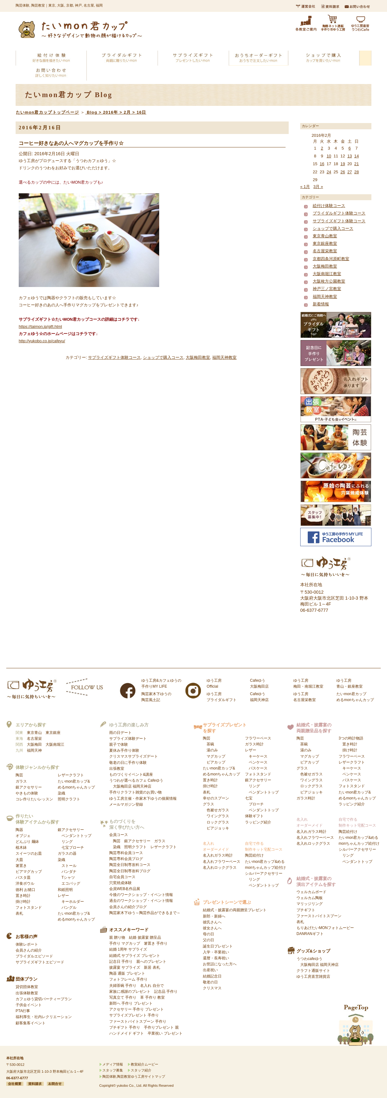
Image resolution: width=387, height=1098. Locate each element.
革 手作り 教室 (152, 997)
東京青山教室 (325, 236)
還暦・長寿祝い (216, 958)
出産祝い (210, 970)
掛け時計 (23, 901)
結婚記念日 (212, 976)
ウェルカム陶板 (309, 898)
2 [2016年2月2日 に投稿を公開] (322, 148)
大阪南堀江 (55, 744)
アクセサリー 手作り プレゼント (136, 1009)
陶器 (19, 830)
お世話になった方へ (220, 964)
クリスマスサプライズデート (133, 756)
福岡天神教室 (224, 357)
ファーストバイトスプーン (318, 916)
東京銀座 (53, 732)
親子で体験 (118, 744)
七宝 (262, 804)
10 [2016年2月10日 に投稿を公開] (329, 156)
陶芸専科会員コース (126, 853)
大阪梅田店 (122, 786)
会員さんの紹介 (29, 950)
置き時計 (23, 895)
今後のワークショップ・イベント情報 (141, 895)
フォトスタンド (29, 907)
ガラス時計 (254, 744)
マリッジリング (309, 904)
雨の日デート (120, 732)
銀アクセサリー (29, 787)
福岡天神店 (142, 786)
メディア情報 (112, 1064)
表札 (19, 913)
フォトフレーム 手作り (128, 979)
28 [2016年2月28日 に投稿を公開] (356, 172)
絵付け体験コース (329, 205)
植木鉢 (21, 847)
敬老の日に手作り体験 (128, 762)
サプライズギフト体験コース (114, 357)
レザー (71, 901)
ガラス (21, 781)
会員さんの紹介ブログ (128, 907)
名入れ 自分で (152, 985)
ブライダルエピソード (34, 956)
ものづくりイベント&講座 (131, 774)
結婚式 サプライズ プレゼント (134, 955)
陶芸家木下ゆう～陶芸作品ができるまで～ (144, 913)
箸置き (21, 865)
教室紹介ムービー (144, 1064)
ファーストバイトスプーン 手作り (137, 1021)
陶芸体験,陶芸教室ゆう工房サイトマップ (133, 1076)
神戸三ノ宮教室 (327, 288)
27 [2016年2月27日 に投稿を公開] (349, 172)
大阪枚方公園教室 (329, 281)
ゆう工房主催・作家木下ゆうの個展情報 (143, 798)
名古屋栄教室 (325, 251)
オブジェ (23, 835)
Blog (92, 112)
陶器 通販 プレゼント (127, 973)
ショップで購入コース (163, 357)
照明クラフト (69, 799)
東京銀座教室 (325, 243)
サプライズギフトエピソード (40, 962)
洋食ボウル (25, 883)
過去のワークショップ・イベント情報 (141, 900)
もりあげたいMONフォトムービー (325, 928)
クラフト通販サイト (313, 970)
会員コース (118, 835)
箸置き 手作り (155, 943)
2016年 (110, 112)
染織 (61, 793)
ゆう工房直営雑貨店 (313, 976)
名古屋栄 (34, 738)
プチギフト (305, 910)
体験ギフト (254, 816)
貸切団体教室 (27, 987)
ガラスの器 (67, 853)
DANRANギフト (310, 934)
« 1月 (305, 186)
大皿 (19, 860)
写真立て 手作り (122, 997)
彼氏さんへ (212, 922)
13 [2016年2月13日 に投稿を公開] (349, 156)
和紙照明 (65, 890)
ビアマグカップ (29, 871)
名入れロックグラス (220, 867)
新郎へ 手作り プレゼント (131, 1003)
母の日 (208, 934)
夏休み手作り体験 (124, 750)
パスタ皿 (23, 877)
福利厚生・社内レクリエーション (44, 1017)
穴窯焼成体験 (120, 883)
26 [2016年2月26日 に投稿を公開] (342, 172)
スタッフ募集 (112, 1070)
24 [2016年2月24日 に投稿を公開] (329, 172)
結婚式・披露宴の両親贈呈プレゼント (235, 910)
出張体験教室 (27, 993)
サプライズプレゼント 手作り (134, 1015)
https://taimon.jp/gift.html (40, 326)
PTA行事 (23, 1011)
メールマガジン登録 (126, 804)
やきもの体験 (27, 793)
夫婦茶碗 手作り (122, 985)
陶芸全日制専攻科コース (129, 865)
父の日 (208, 940)
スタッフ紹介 (141, 1070)
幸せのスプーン (216, 798)
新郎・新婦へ (214, 916)
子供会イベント (29, 1005)
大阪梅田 (34, 744)
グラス (216, 816)
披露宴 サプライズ (124, 967)
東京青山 (34, 732)
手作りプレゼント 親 (161, 1027)
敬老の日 (210, 982)
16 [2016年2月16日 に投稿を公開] (322, 163)
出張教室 (116, 768)
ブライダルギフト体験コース (339, 213)
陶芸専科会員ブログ (126, 859)
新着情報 (321, 304)
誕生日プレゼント (218, 946)
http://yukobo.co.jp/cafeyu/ (42, 341)
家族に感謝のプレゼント (129, 991)
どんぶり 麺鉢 (27, 841)
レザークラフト (71, 775)
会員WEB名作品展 (124, 889)
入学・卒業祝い (216, 952)
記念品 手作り (166, 991)
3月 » (318, 186)
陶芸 (19, 775)
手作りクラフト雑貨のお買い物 (135, 792)
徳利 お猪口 (25, 890)
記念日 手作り (121, 961)
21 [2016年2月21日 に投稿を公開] (356, 163)
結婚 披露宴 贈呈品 (145, 937)
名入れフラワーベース (221, 861)
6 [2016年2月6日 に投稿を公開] (350, 148)
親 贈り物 (117, 937)
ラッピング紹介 (258, 822)
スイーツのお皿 (29, 853)
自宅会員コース (122, 877)
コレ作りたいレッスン (34, 799)
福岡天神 (34, 750)
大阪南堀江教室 (327, 273)
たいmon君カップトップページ (47, 112)
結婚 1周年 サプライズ (128, 949)
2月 (127, 112)
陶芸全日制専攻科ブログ (129, 871)
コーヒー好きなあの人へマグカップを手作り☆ (71, 143)
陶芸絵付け (254, 855)
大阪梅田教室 (198, 357)
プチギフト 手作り (124, 1027)
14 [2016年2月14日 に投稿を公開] (356, 156)
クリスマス (212, 988)
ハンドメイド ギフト (126, 1033)
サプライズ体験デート (128, 738)
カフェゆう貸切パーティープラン (44, 999)
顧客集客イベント (31, 1023)
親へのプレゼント (151, 961)
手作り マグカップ (124, 943)
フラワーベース (258, 738)
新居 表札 (152, 967)
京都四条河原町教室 (331, 258)
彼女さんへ (212, 928)
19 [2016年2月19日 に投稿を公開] (342, 163)
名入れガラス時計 (218, 855)
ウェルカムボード (311, 892)
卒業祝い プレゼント (165, 1033)
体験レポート (27, 944)
